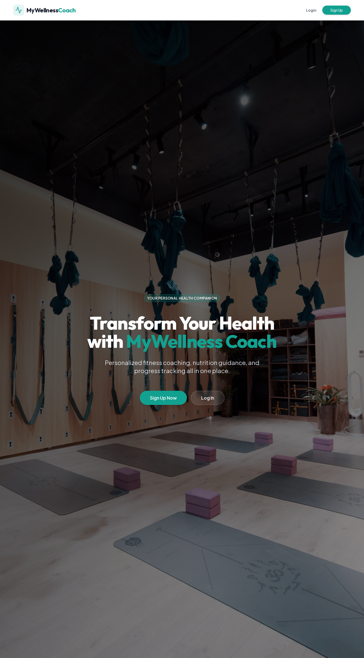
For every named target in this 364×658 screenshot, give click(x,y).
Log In (207, 398)
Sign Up (336, 10)
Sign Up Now (163, 398)
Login (311, 10)
